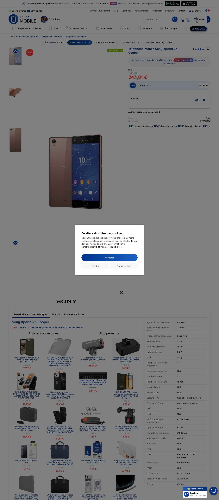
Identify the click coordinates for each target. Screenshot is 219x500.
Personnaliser (124, 266)
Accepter (109, 257)
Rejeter (95, 266)
